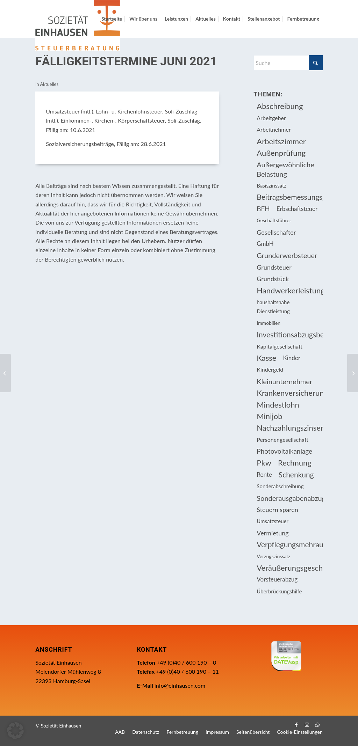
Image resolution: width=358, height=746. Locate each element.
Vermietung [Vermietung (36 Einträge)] (272, 533)
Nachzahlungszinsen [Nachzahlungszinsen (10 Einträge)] (289, 427)
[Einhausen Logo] (77, 25)
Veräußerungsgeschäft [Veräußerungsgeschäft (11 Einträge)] (289, 567)
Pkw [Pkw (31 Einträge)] (264, 462)
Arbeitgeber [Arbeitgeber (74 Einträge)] (271, 118)
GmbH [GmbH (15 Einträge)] (265, 243)
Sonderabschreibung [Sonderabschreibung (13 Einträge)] (280, 486)
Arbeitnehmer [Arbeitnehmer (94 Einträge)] (274, 129)
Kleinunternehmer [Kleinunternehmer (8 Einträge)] (284, 381)
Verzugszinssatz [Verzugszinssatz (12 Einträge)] (273, 556)
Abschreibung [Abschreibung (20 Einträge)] (280, 106)
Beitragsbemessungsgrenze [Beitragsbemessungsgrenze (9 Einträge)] (289, 196)
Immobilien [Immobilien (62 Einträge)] (268, 323)
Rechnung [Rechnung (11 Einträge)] (295, 462)
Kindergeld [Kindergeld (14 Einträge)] (270, 369)
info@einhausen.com (180, 685)
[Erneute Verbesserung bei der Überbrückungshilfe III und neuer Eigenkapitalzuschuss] (5, 373)
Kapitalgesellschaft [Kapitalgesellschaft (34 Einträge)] (279, 346)
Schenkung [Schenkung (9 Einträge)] (296, 474)
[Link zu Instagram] (307, 724)
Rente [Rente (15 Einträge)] (264, 474)
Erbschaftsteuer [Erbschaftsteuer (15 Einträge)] (297, 208)
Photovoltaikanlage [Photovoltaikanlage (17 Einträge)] (284, 451)
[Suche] (287, 62)
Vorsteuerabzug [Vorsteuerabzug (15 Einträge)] (277, 579)
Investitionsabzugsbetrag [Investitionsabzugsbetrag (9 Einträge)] (289, 334)
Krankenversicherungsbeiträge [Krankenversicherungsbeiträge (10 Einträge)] (289, 392)
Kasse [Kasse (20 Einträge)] (266, 358)
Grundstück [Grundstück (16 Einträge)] (273, 279)
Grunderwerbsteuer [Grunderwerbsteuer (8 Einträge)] (287, 255)
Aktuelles (49, 84)
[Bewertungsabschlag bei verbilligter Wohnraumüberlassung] (352, 373)
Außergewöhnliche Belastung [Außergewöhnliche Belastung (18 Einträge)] (285, 169)
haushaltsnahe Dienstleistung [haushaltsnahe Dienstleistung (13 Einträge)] (273, 306)
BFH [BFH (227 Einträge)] (263, 209)
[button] (15, 730)
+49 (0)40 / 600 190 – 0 (186, 662)
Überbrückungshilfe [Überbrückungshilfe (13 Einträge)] (279, 591)
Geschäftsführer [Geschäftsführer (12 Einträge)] (274, 220)
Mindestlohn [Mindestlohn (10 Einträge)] (278, 404)
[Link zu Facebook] (296, 724)
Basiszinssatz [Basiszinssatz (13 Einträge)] (271, 185)
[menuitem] (112, 19)
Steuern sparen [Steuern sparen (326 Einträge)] (277, 509)
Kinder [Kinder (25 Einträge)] (291, 357)
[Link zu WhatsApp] (317, 724)
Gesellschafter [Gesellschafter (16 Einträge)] (276, 232)
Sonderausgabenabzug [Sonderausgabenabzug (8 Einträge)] (289, 498)
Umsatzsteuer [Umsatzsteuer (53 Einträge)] (272, 521)
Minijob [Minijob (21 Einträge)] (269, 416)
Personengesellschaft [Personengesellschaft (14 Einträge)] (282, 439)
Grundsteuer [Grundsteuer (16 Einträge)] (274, 267)
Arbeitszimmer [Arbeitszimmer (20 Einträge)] (281, 141)
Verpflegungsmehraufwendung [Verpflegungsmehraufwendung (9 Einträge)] (289, 544)
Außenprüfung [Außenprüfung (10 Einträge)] (281, 153)
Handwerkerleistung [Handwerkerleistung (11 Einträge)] (289, 290)
